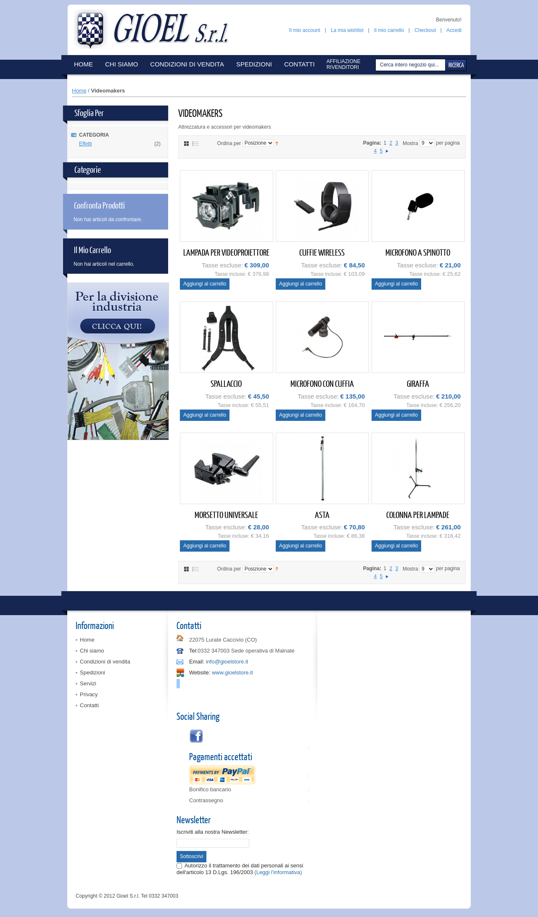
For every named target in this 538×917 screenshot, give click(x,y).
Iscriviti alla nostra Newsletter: (213, 832)
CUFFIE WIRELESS (322, 252)
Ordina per (229, 143)
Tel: (193, 650)
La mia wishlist (347, 30)
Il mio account (304, 30)
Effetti (85, 144)
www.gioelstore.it (232, 672)
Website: (199, 672)
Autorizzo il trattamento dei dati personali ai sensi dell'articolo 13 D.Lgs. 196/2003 (240, 868)
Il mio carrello (389, 30)
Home (79, 90)
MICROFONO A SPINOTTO (417, 252)
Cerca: (376, 65)
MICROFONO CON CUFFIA (322, 383)
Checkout (425, 30)
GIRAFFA (418, 383)
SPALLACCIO (226, 383)
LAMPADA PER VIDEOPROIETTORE (226, 252)
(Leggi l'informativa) (278, 872)
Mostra (410, 143)
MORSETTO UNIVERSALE (226, 514)
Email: (196, 661)
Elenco (195, 143)
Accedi (454, 30)
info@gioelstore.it (227, 661)
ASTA (322, 514)
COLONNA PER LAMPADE (417, 514)
